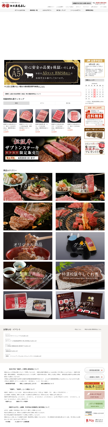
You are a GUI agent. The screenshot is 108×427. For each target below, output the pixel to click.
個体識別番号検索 (10, 383)
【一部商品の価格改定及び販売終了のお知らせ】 (18, 346)
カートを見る (103, 6)
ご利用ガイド (50, 6)
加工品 (68, 103)
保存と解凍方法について (47, 383)
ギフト (42, 103)
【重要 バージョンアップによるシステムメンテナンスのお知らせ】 (23, 356)
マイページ (85, 6)
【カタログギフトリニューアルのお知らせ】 (17, 336)
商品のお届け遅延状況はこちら (93, 329)
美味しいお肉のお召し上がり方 (28, 383)
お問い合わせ (94, 6)
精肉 (16, 103)
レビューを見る (69, 6)
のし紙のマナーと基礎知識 (22, 421)
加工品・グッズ (61, 10)
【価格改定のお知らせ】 (11, 351)
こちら (42, 86)
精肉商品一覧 (34, 10)
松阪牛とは (8, 401)
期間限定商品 (89, 10)
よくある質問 (60, 6)
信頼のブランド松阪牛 (22, 401)
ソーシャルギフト (75, 10)
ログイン (78, 6)
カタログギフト (47, 10)
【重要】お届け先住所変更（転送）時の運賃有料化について (22, 94)
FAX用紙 (8, 421)
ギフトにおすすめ (20, 10)
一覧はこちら (77, 329)
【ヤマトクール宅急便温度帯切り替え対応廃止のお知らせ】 (21, 341)
